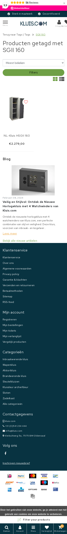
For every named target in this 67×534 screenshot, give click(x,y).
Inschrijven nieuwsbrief (16, 463)
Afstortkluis (9, 370)
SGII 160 (41, 34)
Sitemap (7, 296)
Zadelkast (8, 398)
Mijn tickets (9, 330)
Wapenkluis (9, 364)
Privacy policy (11, 274)
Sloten (7, 392)
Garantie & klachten (15, 279)
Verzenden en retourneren (19, 285)
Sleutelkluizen (11, 381)
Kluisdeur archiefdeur (15, 387)
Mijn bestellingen (13, 325)
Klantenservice (11, 257)
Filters (33, 72)
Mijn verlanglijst (12, 336)
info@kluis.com (12, 430)
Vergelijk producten (14, 341)
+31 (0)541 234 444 (15, 425)
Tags (27, 34)
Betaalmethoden (13, 290)
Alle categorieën (13, 403)
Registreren (10, 319)
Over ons (8, 263)
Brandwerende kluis (14, 376)
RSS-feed (8, 302)
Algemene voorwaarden (17, 268)
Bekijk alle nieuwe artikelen (20, 241)
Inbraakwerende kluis (15, 359)
